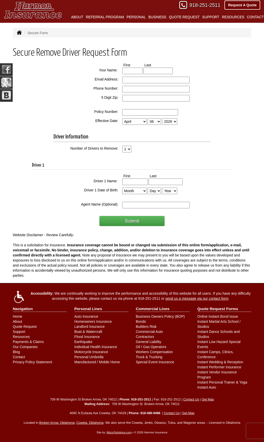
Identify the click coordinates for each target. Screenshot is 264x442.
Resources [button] (233, 17)
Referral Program (105, 17)
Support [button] (210, 17)
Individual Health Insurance (95, 347)
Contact (19, 357)
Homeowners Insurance (93, 321)
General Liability (148, 342)
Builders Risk (146, 327)
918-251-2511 (204, 5)
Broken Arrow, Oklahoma (57, 423)
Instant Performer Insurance (219, 367)
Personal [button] (136, 17)
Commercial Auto (149, 332)
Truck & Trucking (149, 357)
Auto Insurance (86, 316)
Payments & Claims (28, 342)
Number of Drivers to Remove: (94, 148)
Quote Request (25, 327)
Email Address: (106, 79)
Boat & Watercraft (88, 332)
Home (17, 316)
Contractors (145, 337)
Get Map (208, 399)
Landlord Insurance (89, 327)
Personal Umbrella (88, 357)
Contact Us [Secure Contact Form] (191, 399)
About (17, 321)
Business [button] (157, 17)
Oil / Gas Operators (151, 347)
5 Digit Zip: (109, 97)
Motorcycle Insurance (91, 352)
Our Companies (25, 347)
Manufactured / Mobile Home (97, 362)
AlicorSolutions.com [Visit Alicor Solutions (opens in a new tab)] (119, 432)
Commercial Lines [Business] (153, 309)
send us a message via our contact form (196, 298)
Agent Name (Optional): (99, 204)
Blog (16, 352)
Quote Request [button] (184, 17)
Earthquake (83, 342)
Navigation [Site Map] (23, 309)
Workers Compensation (154, 352)
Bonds (141, 321)
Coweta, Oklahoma (89, 423)
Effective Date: (106, 121)
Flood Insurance (87, 337)
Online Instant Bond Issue (217, 316)
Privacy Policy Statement (32, 362)
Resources (21, 337)
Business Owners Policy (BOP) (160, 316)
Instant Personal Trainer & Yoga (222, 382)
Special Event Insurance (155, 362)
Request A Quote (242, 5)
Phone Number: (105, 88)
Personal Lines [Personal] (88, 309)
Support (19, 332)
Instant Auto (206, 387)
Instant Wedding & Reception (220, 362)
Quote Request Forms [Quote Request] (217, 309)
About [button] (77, 17)
